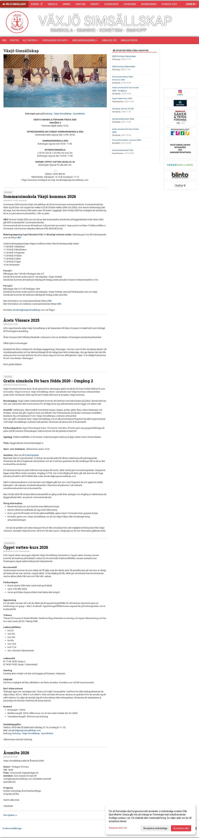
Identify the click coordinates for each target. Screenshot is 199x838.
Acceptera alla (181, 828)
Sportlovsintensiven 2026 (123, 119)
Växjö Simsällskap (14, 4)
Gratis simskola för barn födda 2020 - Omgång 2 (48, 380)
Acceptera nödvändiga (155, 828)
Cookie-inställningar (12, 828)
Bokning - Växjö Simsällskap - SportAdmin (64, 113)
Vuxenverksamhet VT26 (122, 150)
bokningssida (32, 455)
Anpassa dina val (118, 827)
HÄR (19, 237)
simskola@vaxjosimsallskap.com (29, 310)
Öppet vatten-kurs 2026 (25, 547)
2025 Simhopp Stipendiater (124, 56)
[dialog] (150, 820)
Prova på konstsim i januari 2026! (126, 140)
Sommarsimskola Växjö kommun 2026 (39, 196)
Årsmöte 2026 (16, 752)
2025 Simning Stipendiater (123, 66)
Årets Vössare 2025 (21, 320)
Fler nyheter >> (10, 815)
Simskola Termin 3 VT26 (123, 109)
